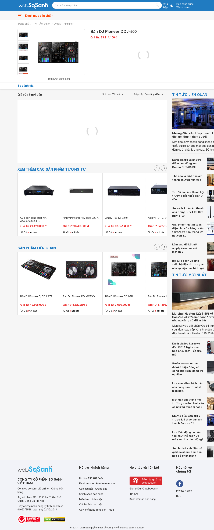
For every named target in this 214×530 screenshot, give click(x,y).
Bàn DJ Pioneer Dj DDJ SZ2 (36, 296)
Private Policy (184, 490)
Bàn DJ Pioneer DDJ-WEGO (79, 296)
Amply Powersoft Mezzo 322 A (80, 217)
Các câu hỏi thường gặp (93, 488)
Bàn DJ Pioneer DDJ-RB (119, 296)
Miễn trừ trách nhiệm (91, 499)
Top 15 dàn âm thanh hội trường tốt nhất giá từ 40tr (188, 195)
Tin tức (134, 493)
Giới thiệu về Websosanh (144, 488)
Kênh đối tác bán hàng (143, 499)
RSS (178, 496)
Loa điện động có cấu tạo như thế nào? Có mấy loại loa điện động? (187, 435)
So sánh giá (25, 85)
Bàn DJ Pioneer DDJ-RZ (162, 296)
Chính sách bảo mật (90, 504)
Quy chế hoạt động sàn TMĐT (96, 509)
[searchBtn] (157, 5)
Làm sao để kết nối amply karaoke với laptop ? (184, 248)
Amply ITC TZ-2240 (116, 217)
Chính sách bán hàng (91, 494)
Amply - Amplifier (63, 23)
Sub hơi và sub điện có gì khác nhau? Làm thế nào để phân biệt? (187, 452)
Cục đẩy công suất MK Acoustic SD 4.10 (33, 219)
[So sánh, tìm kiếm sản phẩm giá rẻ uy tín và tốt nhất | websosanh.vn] (33, 5)
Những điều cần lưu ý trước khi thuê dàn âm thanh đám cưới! (187, 419)
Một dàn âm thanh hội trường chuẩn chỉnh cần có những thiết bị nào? (188, 403)
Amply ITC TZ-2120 (159, 217)
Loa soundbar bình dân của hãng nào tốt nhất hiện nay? (187, 387)
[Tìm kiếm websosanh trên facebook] (179, 483)
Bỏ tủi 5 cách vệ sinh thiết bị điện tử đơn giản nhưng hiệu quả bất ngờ (188, 264)
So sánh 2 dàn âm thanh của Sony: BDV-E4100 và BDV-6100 (188, 212)
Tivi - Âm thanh (41, 23)
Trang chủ (23, 23)
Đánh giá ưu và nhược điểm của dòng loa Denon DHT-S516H (186, 163)
